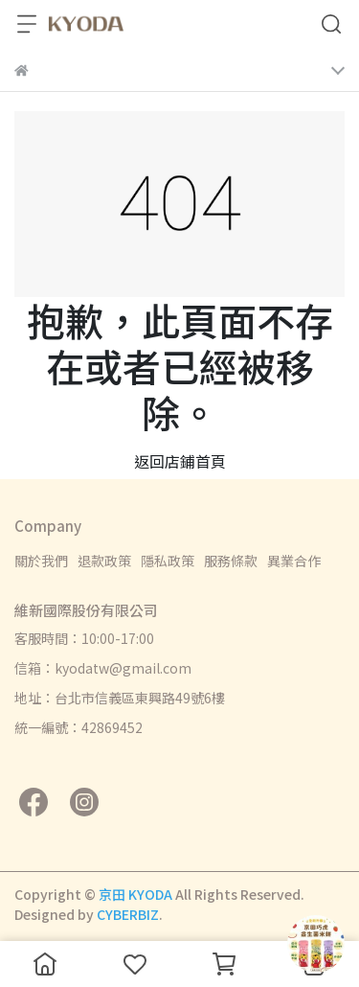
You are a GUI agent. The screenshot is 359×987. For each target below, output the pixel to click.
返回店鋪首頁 (180, 460)
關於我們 (41, 560)
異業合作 (294, 560)
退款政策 (104, 560)
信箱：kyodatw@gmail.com (102, 667)
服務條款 (231, 560)
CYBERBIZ (128, 914)
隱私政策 (167, 560)
